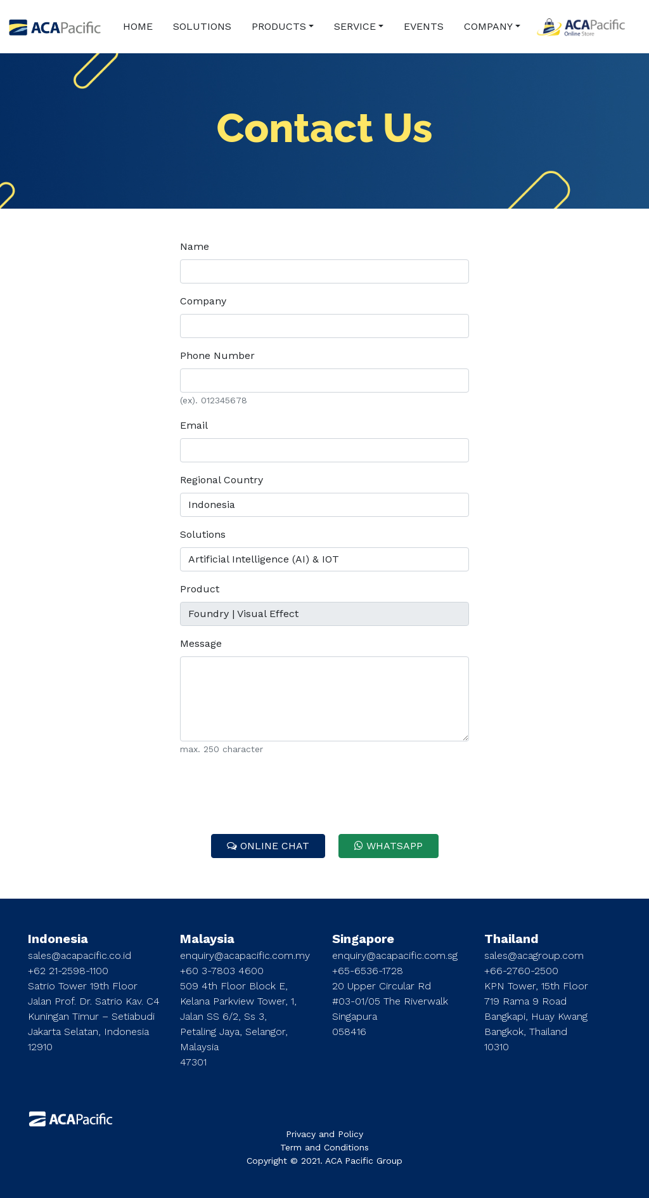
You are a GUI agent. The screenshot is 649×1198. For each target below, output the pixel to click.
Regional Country (221, 480)
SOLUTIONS (202, 26)
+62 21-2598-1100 (68, 971)
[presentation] (324, 791)
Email (194, 425)
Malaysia (207, 938)
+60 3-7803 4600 (222, 971)
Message (201, 643)
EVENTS (424, 26)
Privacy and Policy (324, 1134)
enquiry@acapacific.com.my (245, 955)
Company (203, 301)
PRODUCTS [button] (279, 26)
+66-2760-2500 (521, 971)
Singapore (363, 938)
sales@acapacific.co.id (79, 955)
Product (199, 589)
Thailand (511, 938)
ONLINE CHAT (268, 846)
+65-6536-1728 (367, 971)
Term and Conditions (324, 1147)
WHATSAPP (388, 846)
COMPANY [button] (488, 26)
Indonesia (58, 938)
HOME (138, 26)
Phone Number (217, 355)
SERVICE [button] (355, 26)
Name (194, 246)
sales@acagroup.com (534, 955)
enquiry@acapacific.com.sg (395, 955)
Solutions (203, 534)
